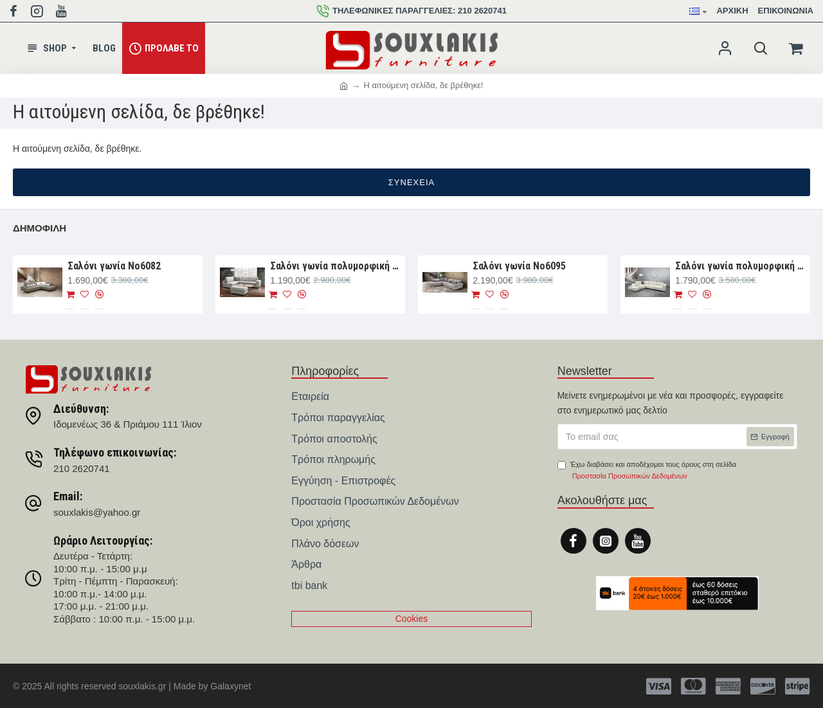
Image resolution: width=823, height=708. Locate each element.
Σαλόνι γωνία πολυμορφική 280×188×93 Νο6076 (335, 266)
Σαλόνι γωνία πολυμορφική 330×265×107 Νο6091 (740, 266)
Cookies (411, 618)
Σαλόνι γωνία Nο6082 (114, 266)
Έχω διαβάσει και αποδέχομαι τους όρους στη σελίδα (646, 471)
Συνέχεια (411, 182)
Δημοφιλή (39, 227)
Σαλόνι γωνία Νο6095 (519, 266)
